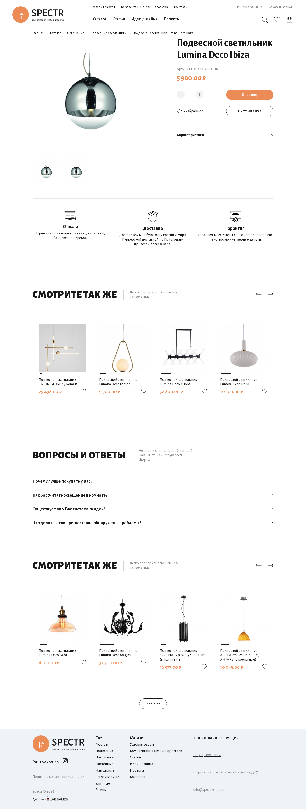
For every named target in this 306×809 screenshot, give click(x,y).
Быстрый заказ (250, 111)
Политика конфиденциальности (59, 777)
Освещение (75, 33)
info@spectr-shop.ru (209, 790)
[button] (259, 294)
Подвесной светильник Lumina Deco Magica (118, 653)
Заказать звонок (281, 7)
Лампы (101, 790)
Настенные (104, 764)
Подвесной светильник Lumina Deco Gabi (57, 653)
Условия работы (103, 7)
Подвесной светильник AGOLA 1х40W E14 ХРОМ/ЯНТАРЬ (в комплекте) (240, 655)
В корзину (250, 95)
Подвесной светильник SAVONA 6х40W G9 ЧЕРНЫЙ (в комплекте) (182, 655)
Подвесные (105, 751)
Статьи (119, 19)
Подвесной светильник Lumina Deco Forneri (118, 382)
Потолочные (106, 757)
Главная (38, 33)
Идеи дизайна (144, 19)
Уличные (103, 783)
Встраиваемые (107, 777)
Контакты (180, 7)
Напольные (105, 770)
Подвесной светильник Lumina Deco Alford (178, 382)
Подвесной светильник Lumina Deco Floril (238, 382)
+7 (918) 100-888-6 (250, 7)
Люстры (102, 744)
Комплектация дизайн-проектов (144, 7)
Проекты (172, 19)
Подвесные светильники (108, 33)
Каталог (99, 19)
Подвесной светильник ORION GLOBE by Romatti (59, 382)
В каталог (153, 703)
